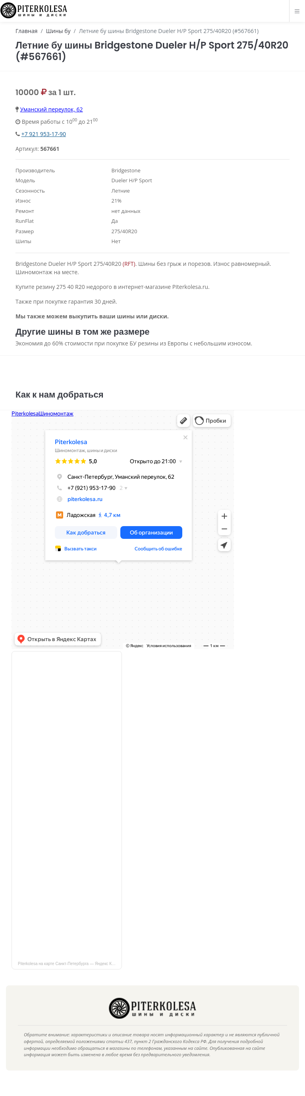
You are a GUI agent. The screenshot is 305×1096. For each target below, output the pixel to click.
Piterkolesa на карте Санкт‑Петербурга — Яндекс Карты (69, 973)
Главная (26, 31)
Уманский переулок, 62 (51, 109)
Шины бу (58, 31)
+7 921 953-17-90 (43, 134)
